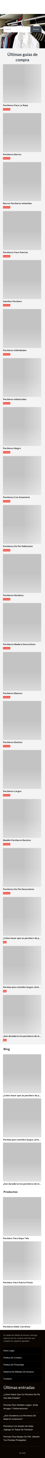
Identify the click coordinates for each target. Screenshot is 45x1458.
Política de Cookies (12, 1358)
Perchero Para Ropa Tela (16, 1238)
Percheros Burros (12, 154)
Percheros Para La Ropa (15, 105)
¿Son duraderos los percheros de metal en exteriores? (22, 1036)
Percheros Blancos (12, 693)
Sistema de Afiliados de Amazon (18, 1372)
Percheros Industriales (14, 399)
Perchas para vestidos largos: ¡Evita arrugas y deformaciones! (22, 987)
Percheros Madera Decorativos (19, 644)
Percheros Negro (12, 448)
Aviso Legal (8, 1351)
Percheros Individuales (14, 350)
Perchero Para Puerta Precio (18, 1282)
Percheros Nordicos (13, 595)
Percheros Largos (12, 791)
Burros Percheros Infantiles (17, 203)
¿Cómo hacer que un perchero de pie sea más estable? (22, 938)
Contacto (7, 1379)
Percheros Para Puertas (15, 252)
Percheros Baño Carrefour (16, 1326)
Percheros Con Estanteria (16, 497)
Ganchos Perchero (12, 301)
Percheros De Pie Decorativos (18, 889)
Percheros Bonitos (12, 742)
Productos (6, 109)
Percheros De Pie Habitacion (18, 546)
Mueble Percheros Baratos (17, 840)
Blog (4, 942)
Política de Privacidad (13, 1365)
